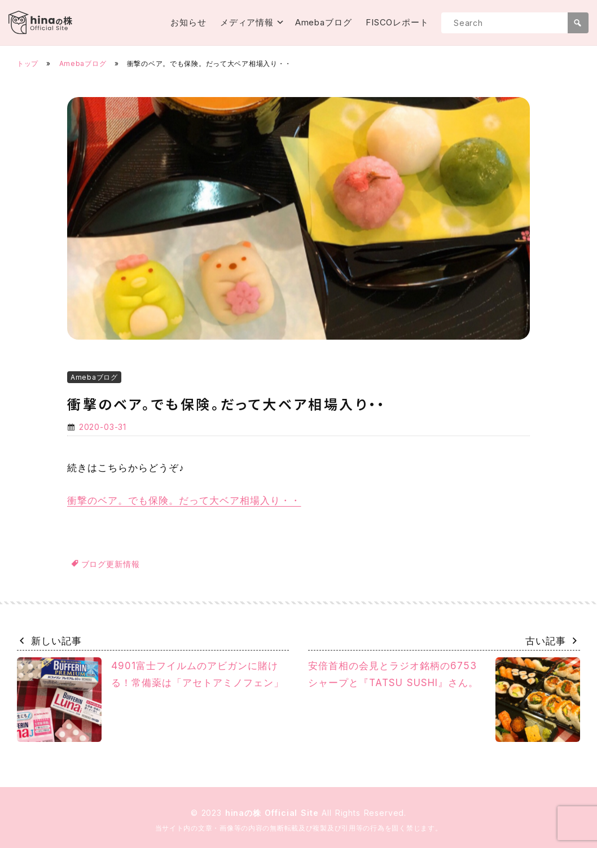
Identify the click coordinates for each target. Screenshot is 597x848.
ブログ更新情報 (110, 564)
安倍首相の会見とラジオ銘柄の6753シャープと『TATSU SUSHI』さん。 (444, 699)
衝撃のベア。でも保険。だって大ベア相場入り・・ (184, 500)
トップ (27, 63)
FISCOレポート (397, 22)
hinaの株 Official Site (273, 813)
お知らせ (188, 22)
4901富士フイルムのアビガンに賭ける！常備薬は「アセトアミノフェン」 (150, 699)
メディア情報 (247, 22)
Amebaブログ (323, 22)
